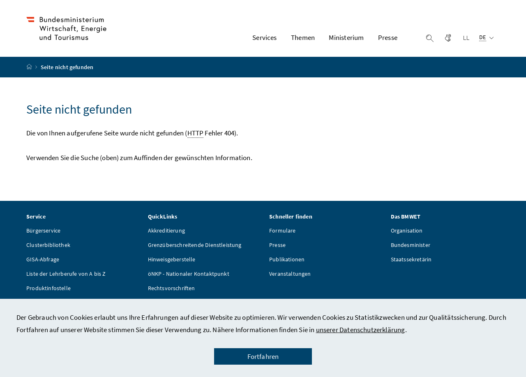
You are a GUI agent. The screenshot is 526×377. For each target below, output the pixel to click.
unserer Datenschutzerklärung (360, 329)
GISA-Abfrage (42, 259)
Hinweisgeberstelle (172, 259)
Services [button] (264, 37)
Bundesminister (410, 245)
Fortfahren (263, 356)
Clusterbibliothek (48, 245)
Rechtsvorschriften (171, 288)
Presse (277, 245)
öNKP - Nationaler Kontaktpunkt (188, 273)
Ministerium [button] (346, 37)
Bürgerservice (43, 230)
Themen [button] (303, 37)
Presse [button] (387, 37)
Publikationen (287, 259)
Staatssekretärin (411, 259)
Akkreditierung (166, 230)
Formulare (282, 230)
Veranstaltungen (290, 273)
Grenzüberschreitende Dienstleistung (195, 245)
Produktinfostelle (48, 288)
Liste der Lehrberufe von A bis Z (66, 273)
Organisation (407, 230)
